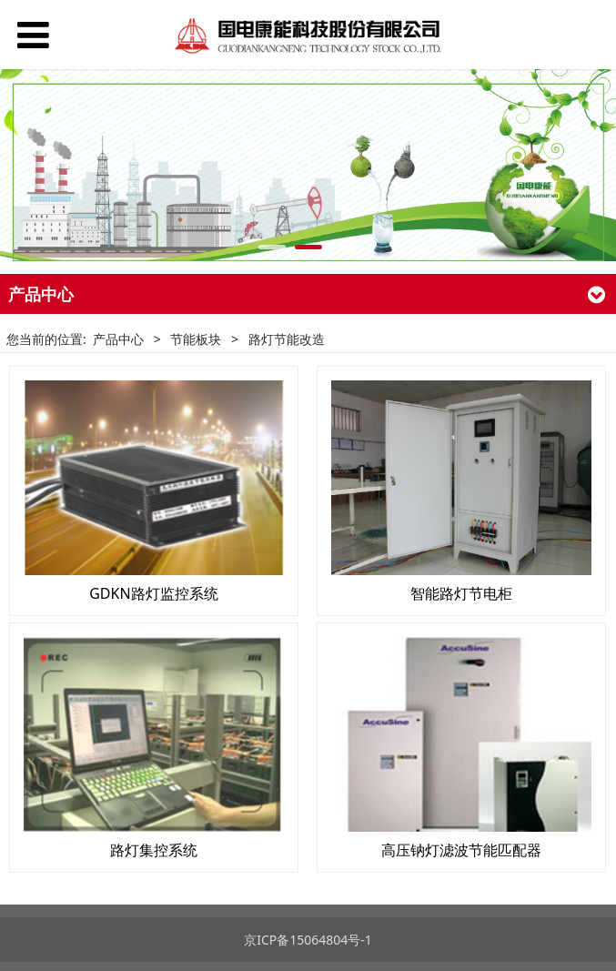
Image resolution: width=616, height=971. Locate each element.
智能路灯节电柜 (461, 593)
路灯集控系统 (153, 850)
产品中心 (118, 339)
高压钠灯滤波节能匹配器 (461, 850)
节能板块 (195, 339)
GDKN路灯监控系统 (153, 593)
